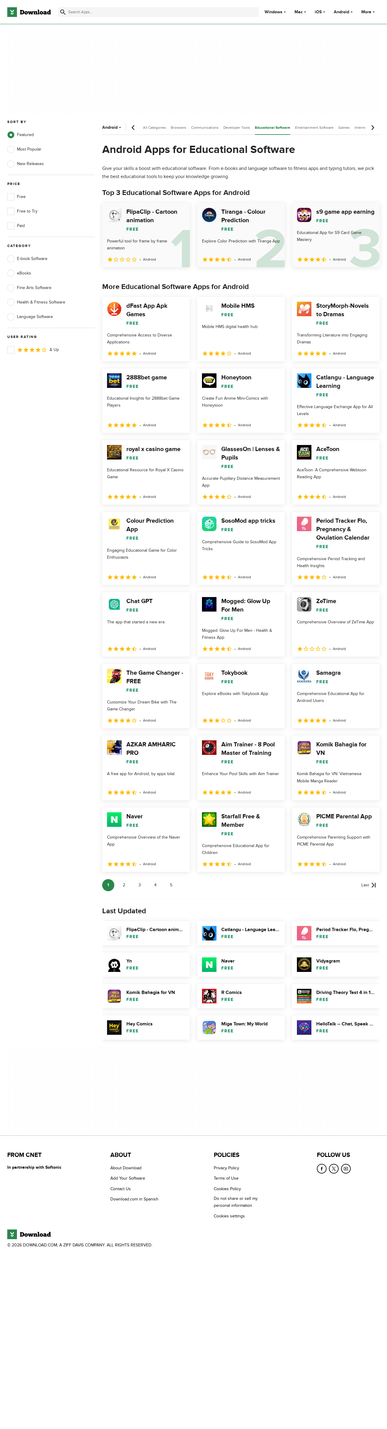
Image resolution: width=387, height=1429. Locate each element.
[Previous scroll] (133, 127)
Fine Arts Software (29, 287)
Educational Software (272, 127)
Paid (16, 225)
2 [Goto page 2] (124, 885)
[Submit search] (63, 12)
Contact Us (120, 1188)
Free (16, 196)
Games (344, 127)
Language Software (30, 316)
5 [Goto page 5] (171, 885)
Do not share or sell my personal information (236, 1202)
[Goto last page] (369, 885)
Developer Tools (236, 127)
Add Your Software (127, 1178)
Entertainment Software (314, 127)
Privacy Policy (226, 1168)
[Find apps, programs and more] (158, 12)
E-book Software (27, 258)
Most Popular (24, 149)
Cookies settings (229, 1216)
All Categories (154, 127)
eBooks (19, 273)
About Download (125, 1168)
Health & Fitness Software (36, 302)
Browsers (178, 127)
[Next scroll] (372, 127)
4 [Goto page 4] (155, 885)
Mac (298, 12)
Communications (205, 127)
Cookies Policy (227, 1188)
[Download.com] (29, 12)
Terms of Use (226, 1178)
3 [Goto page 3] (139, 885)
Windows (273, 12)
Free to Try (22, 211)
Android (341, 12)
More (368, 12)
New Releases (25, 163)
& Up (33, 349)
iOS (318, 12)
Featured (20, 134)
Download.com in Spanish (134, 1199)
